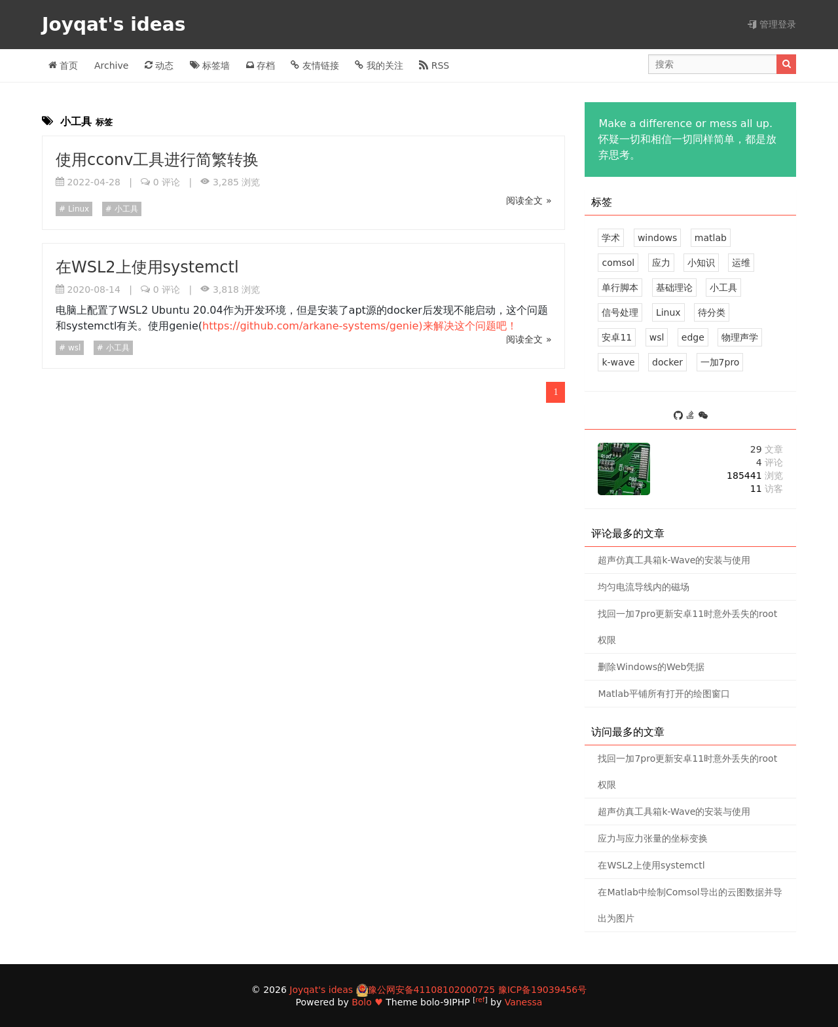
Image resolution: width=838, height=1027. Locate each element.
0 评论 (166, 182)
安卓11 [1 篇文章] (617, 337)
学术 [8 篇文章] (611, 238)
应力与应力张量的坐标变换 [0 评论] (653, 838)
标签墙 (210, 65)
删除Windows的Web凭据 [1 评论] (651, 667)
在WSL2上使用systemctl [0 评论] (651, 865)
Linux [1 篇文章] (668, 312)
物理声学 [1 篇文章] (739, 337)
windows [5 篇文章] (657, 238)
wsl (73, 347)
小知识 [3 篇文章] (701, 262)
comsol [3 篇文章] (618, 262)
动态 (159, 65)
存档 (260, 65)
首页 (63, 65)
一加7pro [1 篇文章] (720, 362)
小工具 (125, 209)
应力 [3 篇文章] (661, 262)
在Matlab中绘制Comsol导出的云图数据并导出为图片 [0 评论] (690, 905)
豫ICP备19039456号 (542, 989)
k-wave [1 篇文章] (618, 362)
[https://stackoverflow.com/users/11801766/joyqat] (692, 416)
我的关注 (379, 65)
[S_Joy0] (703, 416)
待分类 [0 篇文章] (711, 312)
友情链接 (314, 65)
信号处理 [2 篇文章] (620, 312)
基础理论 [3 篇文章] (674, 287)
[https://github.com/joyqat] (680, 416)
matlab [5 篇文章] (711, 238)
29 (766, 449)
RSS (434, 65)
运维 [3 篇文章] (741, 262)
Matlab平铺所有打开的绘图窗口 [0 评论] (664, 693)
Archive (111, 65)
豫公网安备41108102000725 (432, 989)
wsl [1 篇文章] (657, 337)
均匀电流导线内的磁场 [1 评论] (643, 587)
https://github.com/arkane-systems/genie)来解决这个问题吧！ (359, 326)
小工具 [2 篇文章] (723, 287)
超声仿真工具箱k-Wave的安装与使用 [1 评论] (674, 560)
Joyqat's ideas (117, 24)
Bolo (362, 1002)
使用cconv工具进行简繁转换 (157, 160)
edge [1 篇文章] (693, 337)
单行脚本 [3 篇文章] (620, 287)
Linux (77, 209)
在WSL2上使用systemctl (147, 267)
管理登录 (772, 24)
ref (479, 999)
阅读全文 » (528, 200)
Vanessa (524, 1002)
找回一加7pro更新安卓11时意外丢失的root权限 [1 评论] (687, 626)
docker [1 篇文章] (667, 362)
